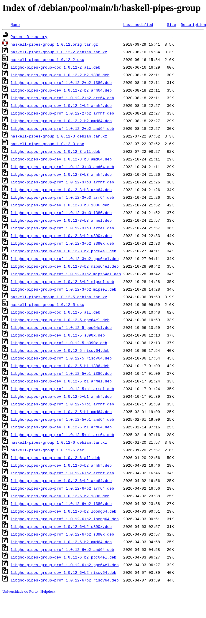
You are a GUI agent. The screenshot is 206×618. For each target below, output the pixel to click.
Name (15, 24)
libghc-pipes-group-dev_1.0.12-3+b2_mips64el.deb (65, 266)
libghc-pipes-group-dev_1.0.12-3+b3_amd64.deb (61, 159)
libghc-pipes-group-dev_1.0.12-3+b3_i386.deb (60, 205)
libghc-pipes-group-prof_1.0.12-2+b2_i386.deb (61, 82)
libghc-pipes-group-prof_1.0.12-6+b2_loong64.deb (65, 518)
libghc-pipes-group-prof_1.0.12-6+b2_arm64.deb (62, 488)
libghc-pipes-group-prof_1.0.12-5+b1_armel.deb (62, 388)
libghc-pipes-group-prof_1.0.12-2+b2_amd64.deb (62, 128)
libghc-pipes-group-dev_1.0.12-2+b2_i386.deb (60, 74)
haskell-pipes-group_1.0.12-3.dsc (47, 143)
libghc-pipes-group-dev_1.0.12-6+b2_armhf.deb (61, 465)
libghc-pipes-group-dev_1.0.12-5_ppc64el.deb (60, 319)
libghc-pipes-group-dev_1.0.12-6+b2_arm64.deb (61, 480)
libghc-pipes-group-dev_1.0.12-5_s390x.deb (58, 335)
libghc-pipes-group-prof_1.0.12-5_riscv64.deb (61, 358)
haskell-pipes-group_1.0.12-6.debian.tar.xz (59, 442)
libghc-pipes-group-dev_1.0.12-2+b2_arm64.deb (61, 90)
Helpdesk (47, 591)
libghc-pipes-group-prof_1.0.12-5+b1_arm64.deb (62, 434)
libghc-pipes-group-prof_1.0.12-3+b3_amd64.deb (62, 166)
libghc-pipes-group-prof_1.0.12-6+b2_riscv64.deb (65, 580)
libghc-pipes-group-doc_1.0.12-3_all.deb (55, 151)
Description (193, 24)
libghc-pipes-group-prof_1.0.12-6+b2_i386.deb (61, 503)
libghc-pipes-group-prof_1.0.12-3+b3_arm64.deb (62, 197)
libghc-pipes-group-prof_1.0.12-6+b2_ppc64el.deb (65, 564)
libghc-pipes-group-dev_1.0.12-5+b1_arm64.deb (61, 427)
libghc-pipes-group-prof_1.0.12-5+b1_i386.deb (61, 373)
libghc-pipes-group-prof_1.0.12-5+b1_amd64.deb (62, 419)
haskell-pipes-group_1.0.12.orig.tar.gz (54, 44)
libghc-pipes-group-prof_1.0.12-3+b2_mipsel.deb (63, 289)
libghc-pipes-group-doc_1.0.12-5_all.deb (55, 312)
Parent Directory (29, 36)
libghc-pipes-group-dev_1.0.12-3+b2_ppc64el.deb (63, 251)
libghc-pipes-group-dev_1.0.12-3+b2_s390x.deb (61, 235)
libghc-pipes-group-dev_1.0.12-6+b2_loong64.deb (63, 511)
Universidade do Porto (20, 591)
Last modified (138, 24)
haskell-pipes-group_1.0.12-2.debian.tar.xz (59, 51)
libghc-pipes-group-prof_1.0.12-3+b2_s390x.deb (62, 243)
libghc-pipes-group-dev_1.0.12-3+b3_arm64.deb (61, 189)
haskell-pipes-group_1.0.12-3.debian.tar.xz (59, 136)
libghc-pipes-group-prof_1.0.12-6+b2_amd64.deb (62, 549)
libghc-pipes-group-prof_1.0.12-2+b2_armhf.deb (62, 113)
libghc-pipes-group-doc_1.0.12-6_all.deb (55, 457)
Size (171, 24)
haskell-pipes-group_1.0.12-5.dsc (47, 304)
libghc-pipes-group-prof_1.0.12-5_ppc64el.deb (61, 327)
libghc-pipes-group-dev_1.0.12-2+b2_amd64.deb (61, 120)
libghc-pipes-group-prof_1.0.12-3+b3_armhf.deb (62, 182)
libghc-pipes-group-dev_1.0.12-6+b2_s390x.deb (61, 526)
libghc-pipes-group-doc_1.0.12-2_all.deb (55, 67)
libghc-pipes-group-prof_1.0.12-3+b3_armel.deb (62, 228)
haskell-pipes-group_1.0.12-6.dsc (47, 450)
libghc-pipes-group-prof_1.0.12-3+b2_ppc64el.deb (65, 258)
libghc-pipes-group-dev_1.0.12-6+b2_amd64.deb (61, 541)
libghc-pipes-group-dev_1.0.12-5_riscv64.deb (60, 350)
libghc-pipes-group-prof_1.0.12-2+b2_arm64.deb (62, 97)
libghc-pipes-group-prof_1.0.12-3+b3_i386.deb (61, 212)
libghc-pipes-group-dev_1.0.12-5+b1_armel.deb (61, 381)
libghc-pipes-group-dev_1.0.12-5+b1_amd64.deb (61, 411)
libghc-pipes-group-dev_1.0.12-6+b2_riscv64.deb (63, 572)
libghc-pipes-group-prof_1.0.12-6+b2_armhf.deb (62, 472)
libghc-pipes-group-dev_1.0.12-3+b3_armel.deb (61, 220)
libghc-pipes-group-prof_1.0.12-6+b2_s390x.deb (62, 534)
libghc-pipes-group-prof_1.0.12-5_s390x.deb (59, 342)
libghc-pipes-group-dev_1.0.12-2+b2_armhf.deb (61, 105)
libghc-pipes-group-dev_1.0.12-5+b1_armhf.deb (61, 396)
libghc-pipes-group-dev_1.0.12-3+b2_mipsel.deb (62, 281)
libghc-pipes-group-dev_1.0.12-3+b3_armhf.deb (61, 174)
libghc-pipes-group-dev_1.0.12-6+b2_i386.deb (60, 495)
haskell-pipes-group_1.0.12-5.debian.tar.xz (59, 296)
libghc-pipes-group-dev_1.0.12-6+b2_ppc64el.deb (63, 557)
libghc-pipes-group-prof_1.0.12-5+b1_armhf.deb (62, 404)
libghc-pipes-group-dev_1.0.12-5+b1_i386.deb (60, 365)
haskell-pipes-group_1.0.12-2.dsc (47, 59)
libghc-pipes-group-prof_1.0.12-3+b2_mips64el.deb (66, 273)
